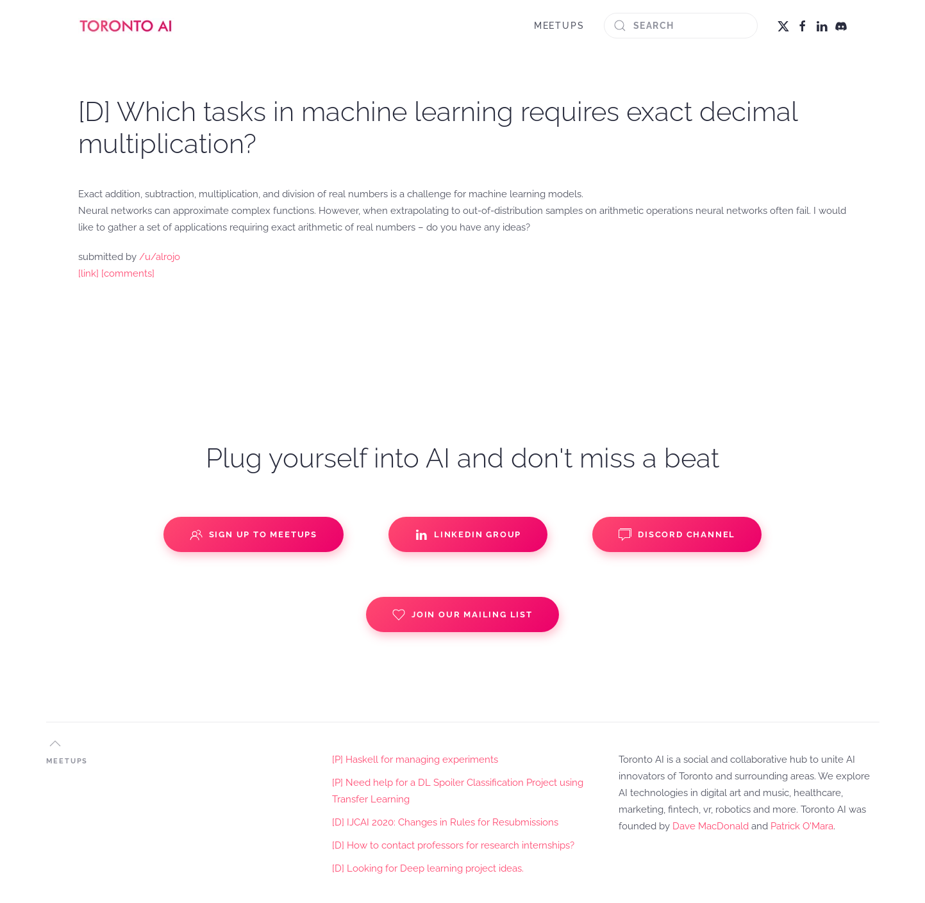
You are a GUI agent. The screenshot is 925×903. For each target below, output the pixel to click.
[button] (55, 743)
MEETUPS (559, 25)
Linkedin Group (468, 534)
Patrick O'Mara (802, 826)
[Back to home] (126, 25)
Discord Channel (677, 534)
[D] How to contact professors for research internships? (453, 845)
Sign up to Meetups (253, 534)
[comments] (127, 273)
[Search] (681, 25)
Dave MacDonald (710, 826)
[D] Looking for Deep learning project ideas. (428, 868)
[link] (88, 273)
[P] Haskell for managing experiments (415, 759)
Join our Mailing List (462, 614)
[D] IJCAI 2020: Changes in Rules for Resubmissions (445, 822)
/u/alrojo (159, 257)
